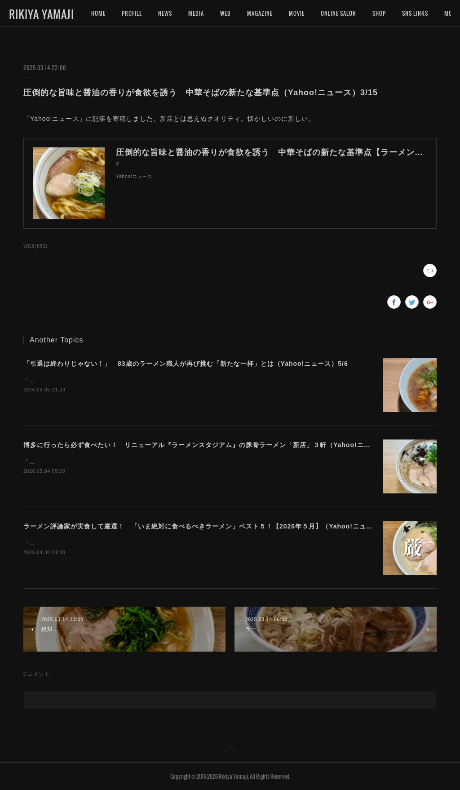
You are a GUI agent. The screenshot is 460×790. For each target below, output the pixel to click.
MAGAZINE (260, 13)
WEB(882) (35, 246)
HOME (98, 13)
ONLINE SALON (338, 13)
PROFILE (132, 13)
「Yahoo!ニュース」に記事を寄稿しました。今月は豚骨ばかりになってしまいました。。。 (144, 543)
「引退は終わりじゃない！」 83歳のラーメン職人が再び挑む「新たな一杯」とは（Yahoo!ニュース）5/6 (185, 363)
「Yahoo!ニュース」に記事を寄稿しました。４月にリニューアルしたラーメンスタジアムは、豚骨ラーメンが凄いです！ (182, 462)
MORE (409, 13)
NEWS (165, 13)
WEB (225, 13)
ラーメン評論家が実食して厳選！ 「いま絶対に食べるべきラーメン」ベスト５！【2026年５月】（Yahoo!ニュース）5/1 (209, 526)
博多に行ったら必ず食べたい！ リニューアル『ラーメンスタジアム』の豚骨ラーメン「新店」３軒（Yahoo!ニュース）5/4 (212, 444)
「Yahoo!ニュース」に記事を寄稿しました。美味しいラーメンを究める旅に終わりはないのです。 (152, 380)
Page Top (230, 751)
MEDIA (196, 13)
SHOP (379, 13)
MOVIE (297, 13)
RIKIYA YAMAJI (41, 14)
